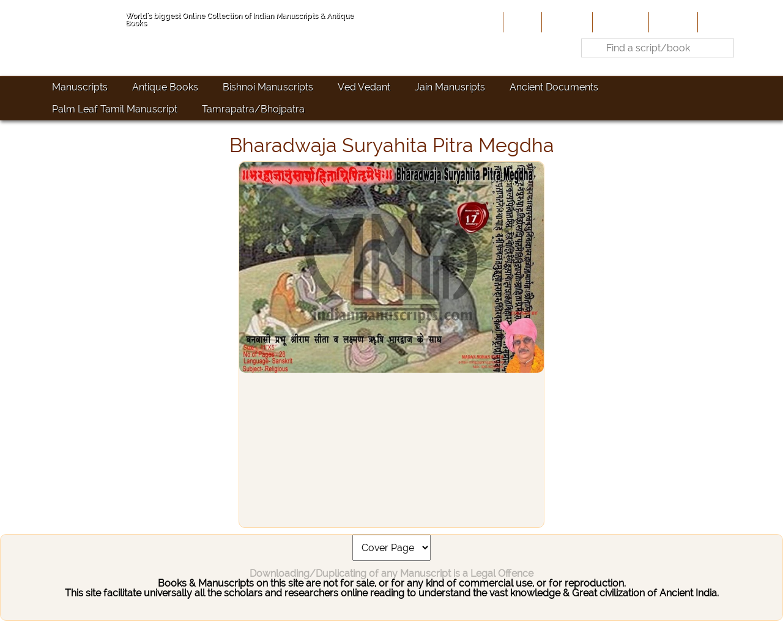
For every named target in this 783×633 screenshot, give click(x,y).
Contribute (619, 22)
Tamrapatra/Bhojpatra (253, 109)
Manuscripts (80, 87)
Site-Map (672, 22)
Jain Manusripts (450, 87)
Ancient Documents (554, 87)
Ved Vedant (364, 87)
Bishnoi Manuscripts (268, 87)
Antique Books (165, 87)
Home (521, 22)
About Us (566, 22)
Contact (719, 22)
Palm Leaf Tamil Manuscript (114, 109)
